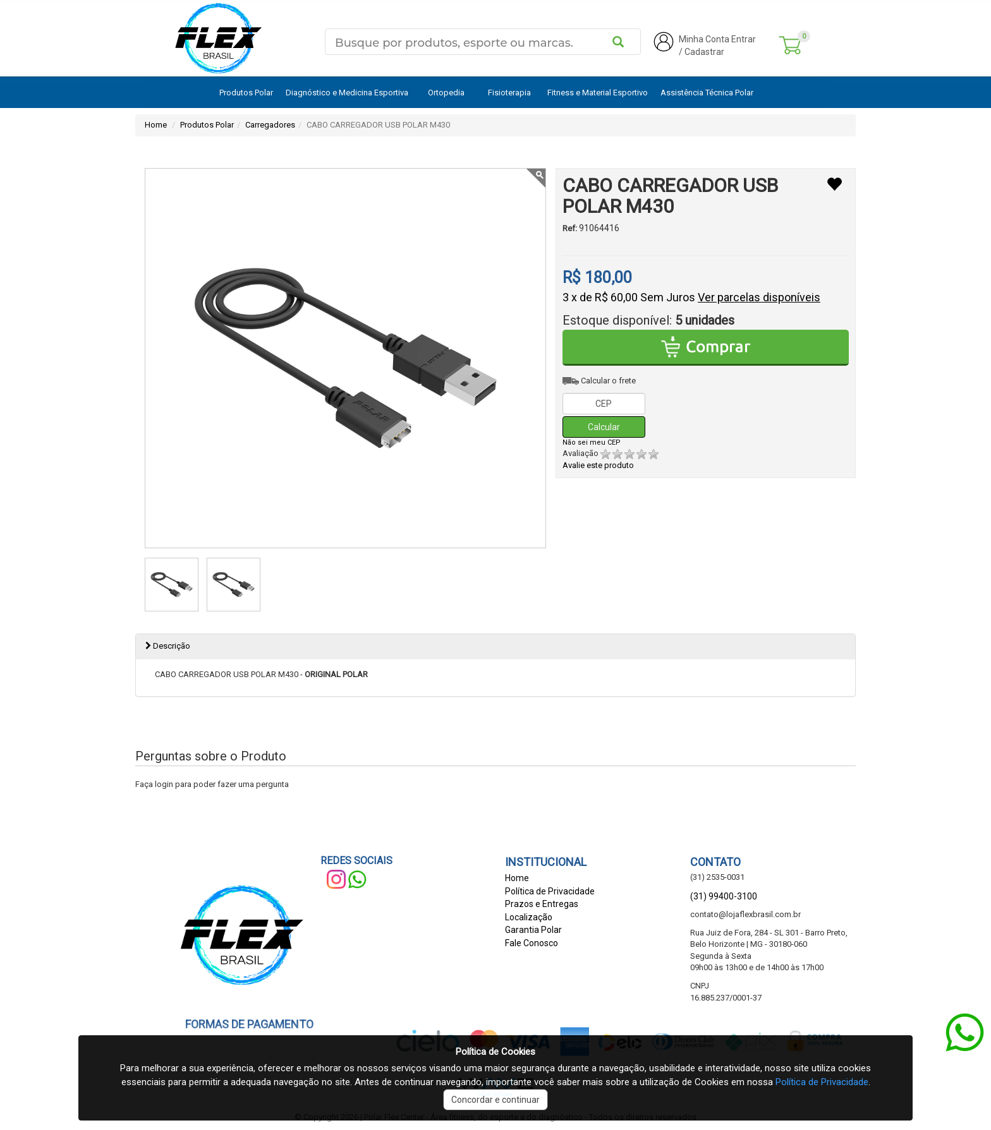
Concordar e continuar (495, 1100)
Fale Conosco (531, 943)
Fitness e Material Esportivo (597, 92)
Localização (528, 917)
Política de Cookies (495, 1051)
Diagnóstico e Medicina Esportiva (347, 92)
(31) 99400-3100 (723, 896)
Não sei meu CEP (591, 442)
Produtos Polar (246, 92)
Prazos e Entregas (541, 904)
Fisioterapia (509, 92)
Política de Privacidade (550, 891)
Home (156, 124)
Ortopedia (446, 92)
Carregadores (270, 124)
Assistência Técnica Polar (706, 92)
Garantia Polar (533, 930)
